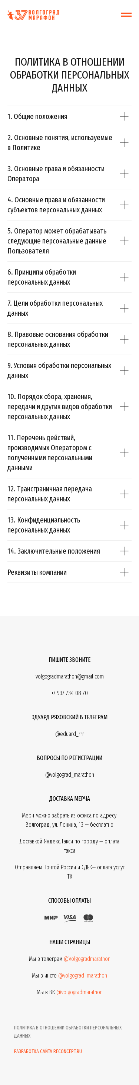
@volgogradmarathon (79, 992)
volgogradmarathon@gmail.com (70, 676)
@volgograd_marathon (82, 975)
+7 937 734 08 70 (69, 693)
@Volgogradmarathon (87, 958)
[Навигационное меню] (126, 15)
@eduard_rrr (69, 733)
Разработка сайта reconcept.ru (48, 1051)
